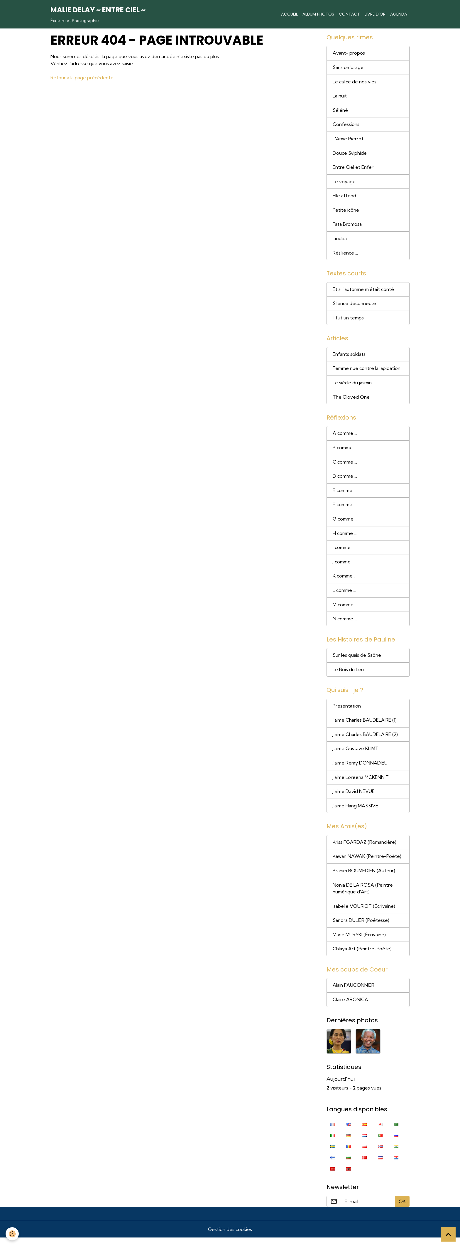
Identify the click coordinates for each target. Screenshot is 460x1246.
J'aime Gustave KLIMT (356, 755)
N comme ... (345, 624)
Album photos (318, 14)
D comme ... (345, 480)
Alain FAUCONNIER (353, 993)
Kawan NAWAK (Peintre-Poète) (367, 863)
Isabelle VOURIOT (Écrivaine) (364, 914)
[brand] (98, 14)
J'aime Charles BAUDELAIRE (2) (366, 740)
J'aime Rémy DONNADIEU (361, 769)
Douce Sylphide (350, 154)
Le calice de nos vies (354, 82)
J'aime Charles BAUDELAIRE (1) (365, 726)
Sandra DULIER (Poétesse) (361, 928)
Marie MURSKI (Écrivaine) (359, 942)
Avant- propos (349, 53)
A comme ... (345, 437)
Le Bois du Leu (348, 675)
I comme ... (344, 552)
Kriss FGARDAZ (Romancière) (365, 849)
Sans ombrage (348, 68)
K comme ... (345, 581)
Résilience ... (345, 255)
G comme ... (346, 523)
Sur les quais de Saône (357, 661)
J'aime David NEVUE (354, 798)
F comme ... (345, 509)
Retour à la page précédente (82, 77)
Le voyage (344, 183)
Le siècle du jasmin (352, 386)
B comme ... (345, 451)
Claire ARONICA (350, 1008)
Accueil (289, 14)
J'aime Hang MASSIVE (356, 812)
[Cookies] (12, 1233)
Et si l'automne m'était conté (364, 291)
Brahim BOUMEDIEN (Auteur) (364, 878)
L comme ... (345, 595)
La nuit (340, 97)
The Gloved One (351, 400)
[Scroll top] (448, 1234)
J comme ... (344, 566)
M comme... (345, 609)
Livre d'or (375, 14)
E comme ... (345, 494)
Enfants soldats (349, 357)
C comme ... (345, 466)
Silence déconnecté (354, 306)
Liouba (340, 240)
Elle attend (344, 197)
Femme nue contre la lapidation (367, 371)
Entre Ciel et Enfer (353, 168)
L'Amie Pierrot (348, 140)
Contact (349, 14)
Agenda (398, 14)
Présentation (347, 712)
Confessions (346, 125)
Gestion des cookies (230, 1238)
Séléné (340, 111)
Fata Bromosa (347, 226)
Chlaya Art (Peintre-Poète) (362, 957)
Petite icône (346, 212)
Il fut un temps (348, 320)
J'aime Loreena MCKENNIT (361, 784)
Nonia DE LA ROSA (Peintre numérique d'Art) (363, 895)
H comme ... (345, 538)
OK (402, 1210)
